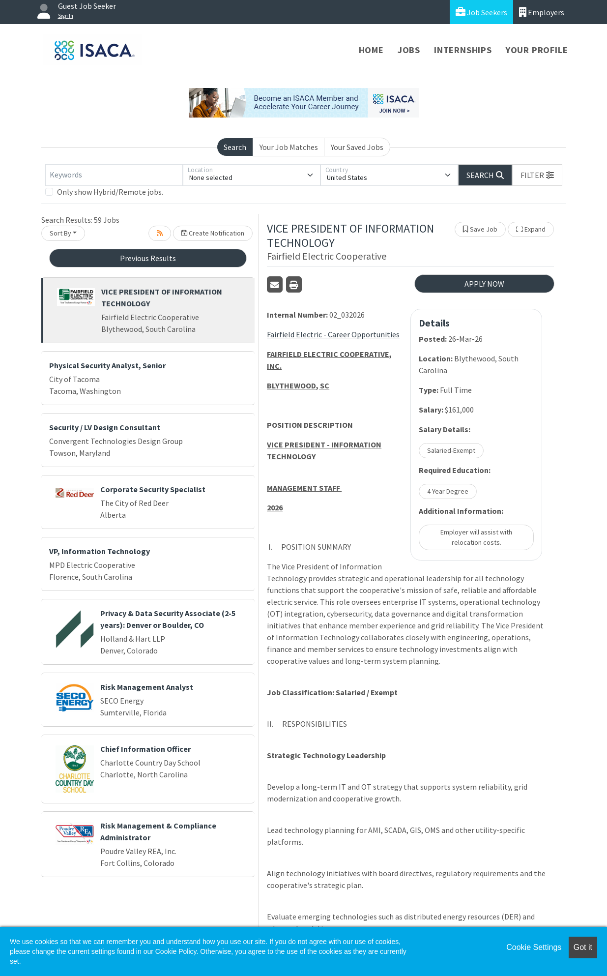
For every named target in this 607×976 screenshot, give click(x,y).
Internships (463, 50)
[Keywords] (114, 175)
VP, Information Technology (99, 551)
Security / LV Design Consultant (104, 427)
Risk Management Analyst (146, 687)
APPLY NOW (484, 284)
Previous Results (148, 258)
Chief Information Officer (145, 749)
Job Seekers (481, 12)
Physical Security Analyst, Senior (107, 365)
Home (371, 50)
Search (235, 147)
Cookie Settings (533, 947)
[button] (537, 175)
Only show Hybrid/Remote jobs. (110, 192)
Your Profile (537, 50)
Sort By (60, 233)
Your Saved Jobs (357, 147)
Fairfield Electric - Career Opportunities (333, 334)
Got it (583, 947)
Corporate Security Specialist (152, 489)
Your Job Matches (289, 147)
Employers (541, 12)
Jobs (409, 50)
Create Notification (212, 233)
